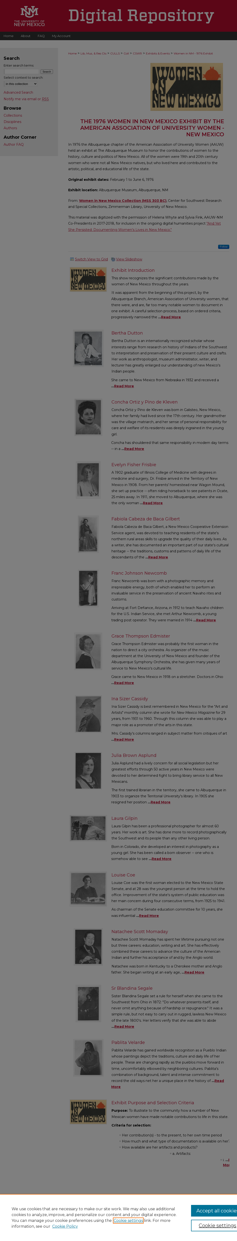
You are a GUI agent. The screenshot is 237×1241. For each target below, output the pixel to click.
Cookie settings (128, 1220)
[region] (118, 1217)
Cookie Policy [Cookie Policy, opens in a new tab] (65, 1226)
